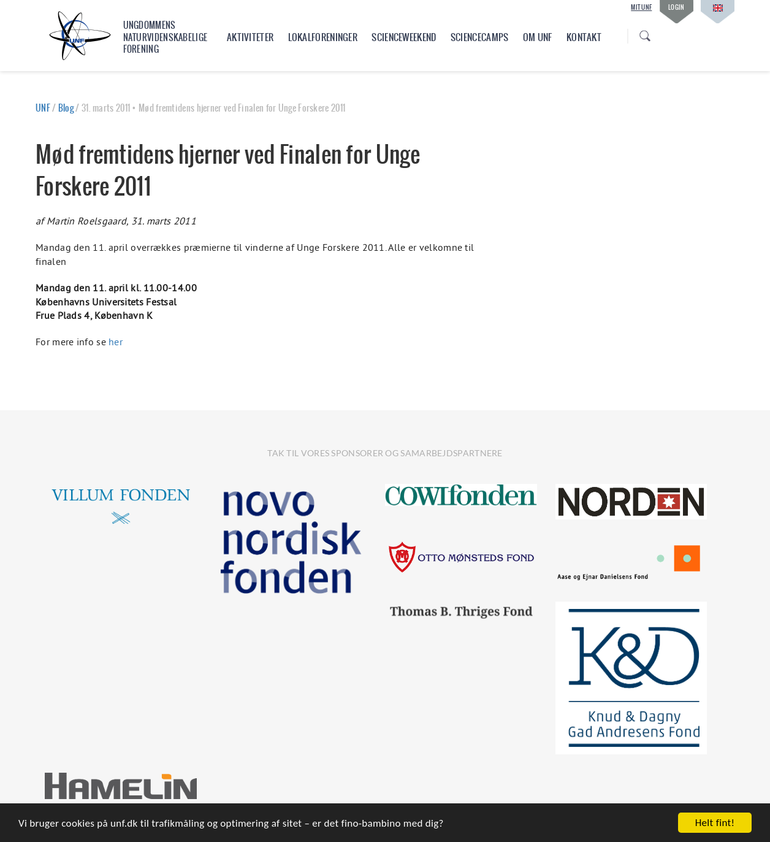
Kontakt (583, 37)
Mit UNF (641, 7)
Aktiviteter (250, 37)
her (116, 341)
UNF (43, 108)
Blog (66, 108)
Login (676, 7)
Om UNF (537, 37)
